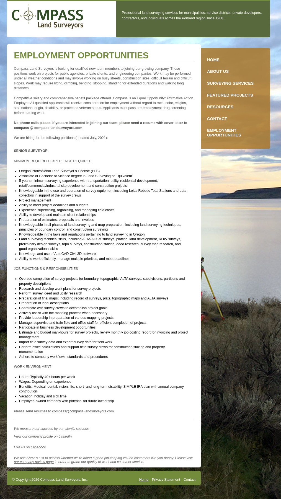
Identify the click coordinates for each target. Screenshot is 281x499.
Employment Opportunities (224, 132)
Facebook (38, 447)
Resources (220, 106)
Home (143, 480)
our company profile (37, 436)
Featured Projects (230, 95)
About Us (218, 71)
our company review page (34, 462)
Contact (189, 480)
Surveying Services (230, 83)
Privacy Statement (166, 480)
